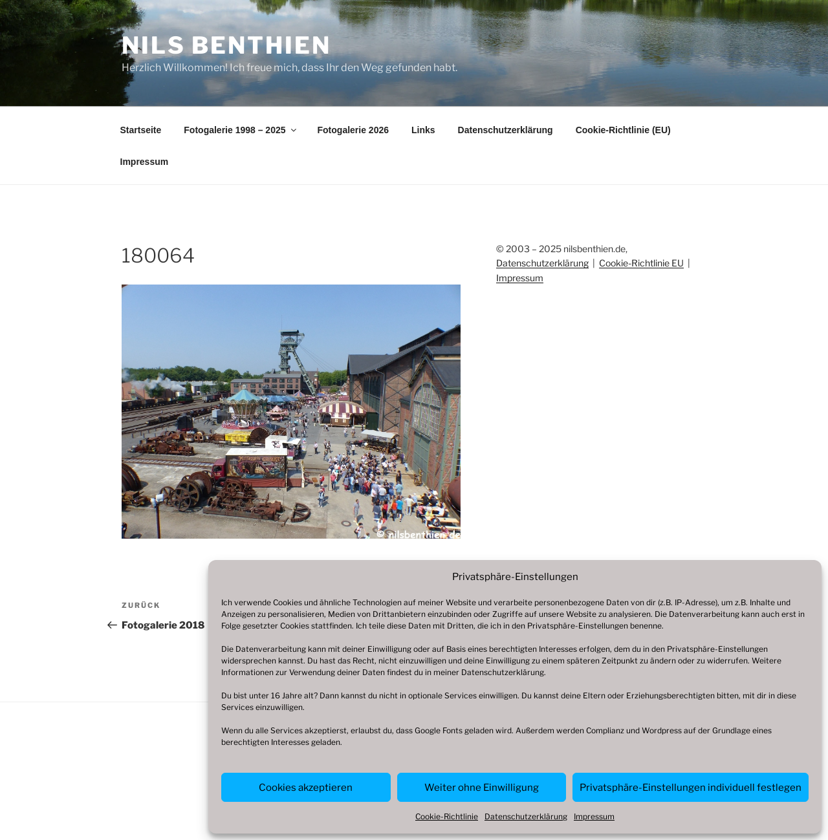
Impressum (594, 816)
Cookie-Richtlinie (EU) (623, 130)
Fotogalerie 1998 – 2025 (241, 130)
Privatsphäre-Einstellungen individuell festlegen (690, 787)
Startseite (141, 130)
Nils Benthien (226, 45)
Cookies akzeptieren (306, 787)
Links (423, 130)
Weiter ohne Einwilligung (481, 787)
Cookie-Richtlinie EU (641, 262)
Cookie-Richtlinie (446, 816)
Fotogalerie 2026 (353, 130)
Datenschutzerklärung (502, 672)
